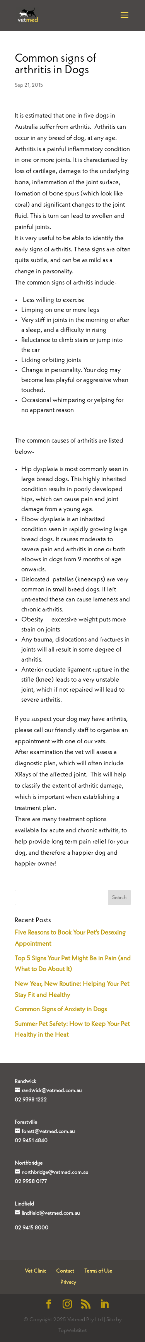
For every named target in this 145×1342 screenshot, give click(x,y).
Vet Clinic (35, 1271)
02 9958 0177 (31, 1181)
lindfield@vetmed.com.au (51, 1213)
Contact (65, 1271)
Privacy (68, 1282)
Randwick (25, 1081)
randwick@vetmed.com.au (52, 1090)
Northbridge (29, 1163)
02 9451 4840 (31, 1140)
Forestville (26, 1122)
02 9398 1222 (31, 1100)
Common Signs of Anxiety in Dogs (61, 1009)
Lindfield (24, 1204)
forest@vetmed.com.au (48, 1131)
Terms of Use (98, 1271)
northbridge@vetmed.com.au (55, 1172)
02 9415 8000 (31, 1228)
